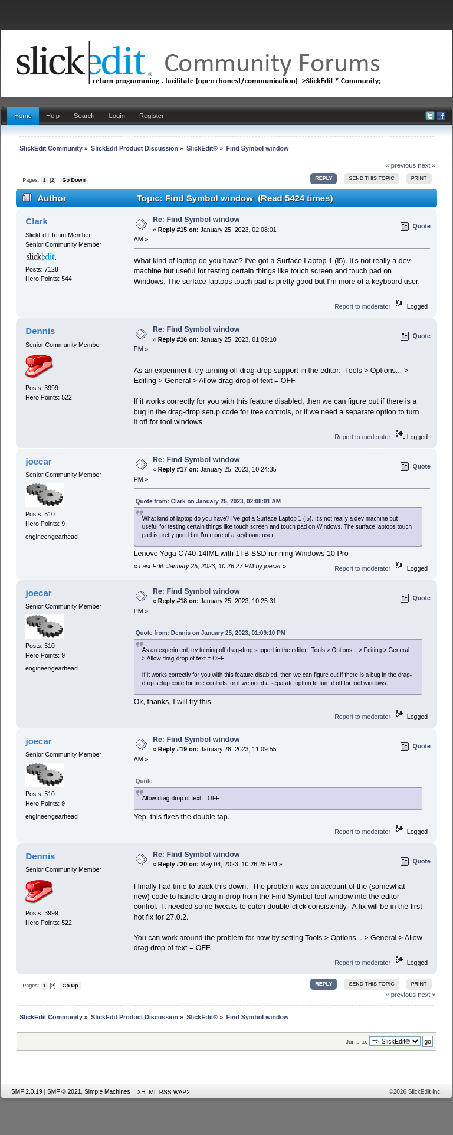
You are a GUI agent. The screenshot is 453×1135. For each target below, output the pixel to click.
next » (427, 165)
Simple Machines (107, 1091)
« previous (400, 165)
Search (84, 115)
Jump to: (356, 1041)
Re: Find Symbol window (196, 219)
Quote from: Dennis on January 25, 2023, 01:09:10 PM (211, 633)
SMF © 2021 (64, 1091)
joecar (38, 461)
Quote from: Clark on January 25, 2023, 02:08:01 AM (208, 501)
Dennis (40, 331)
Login (117, 115)
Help (53, 115)
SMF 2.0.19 (26, 1091)
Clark (36, 221)
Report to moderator (362, 306)
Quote (421, 226)
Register (151, 115)
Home (23, 115)
